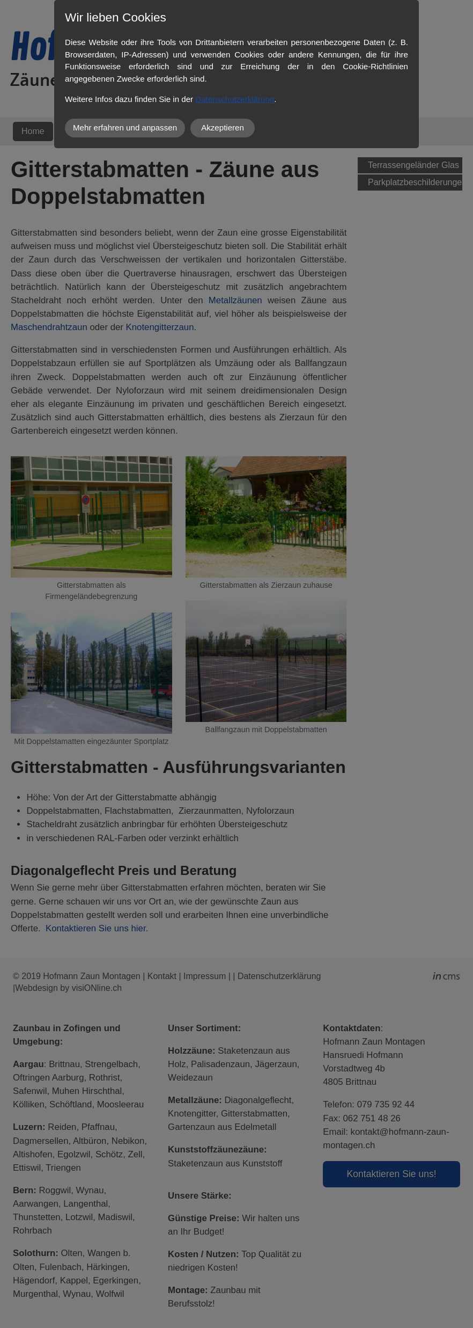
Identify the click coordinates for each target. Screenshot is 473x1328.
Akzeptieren (222, 127)
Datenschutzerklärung (234, 99)
